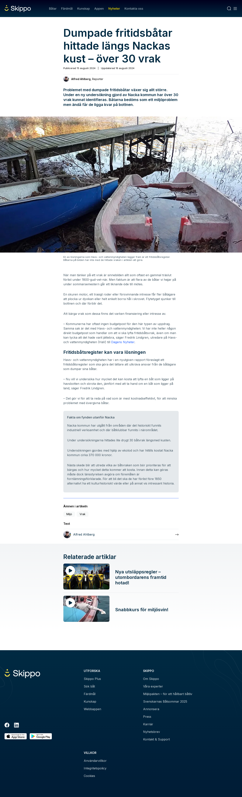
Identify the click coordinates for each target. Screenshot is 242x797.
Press (147, 716)
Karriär (148, 724)
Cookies (89, 776)
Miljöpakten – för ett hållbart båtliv (167, 694)
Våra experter (153, 686)
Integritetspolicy (95, 768)
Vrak (82, 514)
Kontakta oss (133, 8)
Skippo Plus (92, 679)
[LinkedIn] (16, 726)
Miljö (69, 514)
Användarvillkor (95, 761)
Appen (99, 8)
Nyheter (114, 8)
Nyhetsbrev (151, 732)
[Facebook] (7, 726)
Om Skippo (151, 679)
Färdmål (67, 8)
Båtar (53, 8)
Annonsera (151, 709)
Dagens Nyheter (122, 342)
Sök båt (89, 686)
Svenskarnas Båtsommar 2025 (165, 701)
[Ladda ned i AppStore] (16, 736)
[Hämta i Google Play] (41, 736)
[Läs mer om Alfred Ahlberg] (121, 534)
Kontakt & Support (156, 739)
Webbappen (92, 709)
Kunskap (83, 8)
